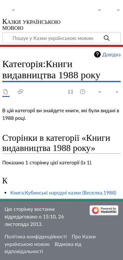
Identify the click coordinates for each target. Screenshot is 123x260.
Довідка (111, 54)
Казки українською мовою (31, 25)
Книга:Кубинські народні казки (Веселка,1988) (63, 192)
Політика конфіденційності (36, 236)
